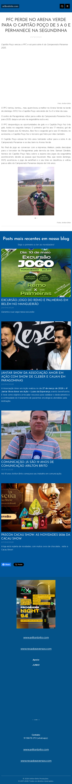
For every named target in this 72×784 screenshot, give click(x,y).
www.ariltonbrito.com (36, 637)
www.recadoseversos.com (36, 648)
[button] (62, 6)
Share (6, 565)
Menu (66, 6)
